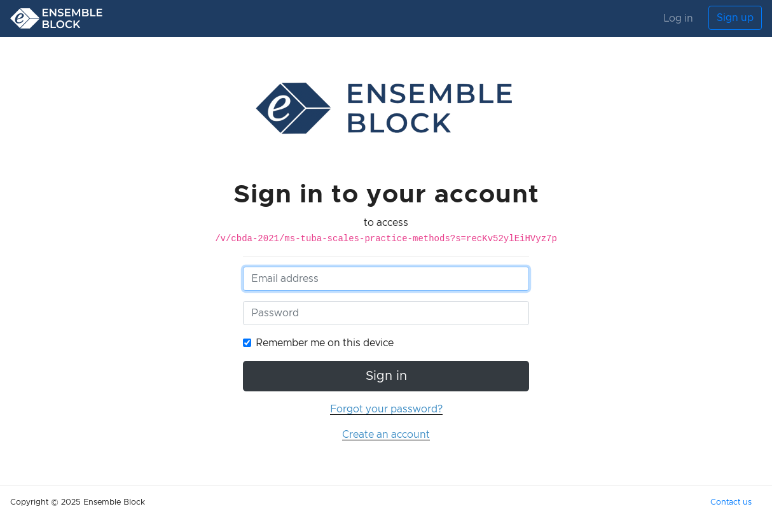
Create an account (386, 435)
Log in (678, 18)
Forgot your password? (386, 409)
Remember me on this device (325, 343)
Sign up (735, 18)
